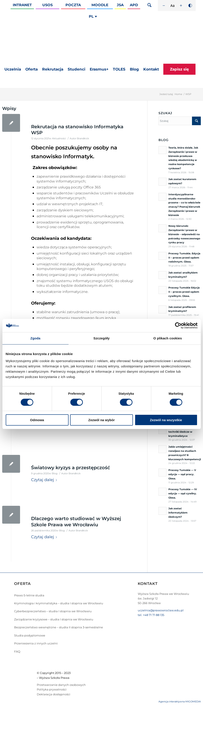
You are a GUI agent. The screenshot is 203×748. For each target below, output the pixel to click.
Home (178, 94)
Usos (47, 5)
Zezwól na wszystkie (166, 420)
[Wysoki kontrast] (190, 5)
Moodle (99, 5)
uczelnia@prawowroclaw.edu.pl (161, 610)
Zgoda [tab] (35, 338)
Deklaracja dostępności (53, 694)
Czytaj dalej (45, 480)
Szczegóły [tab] (101, 338)
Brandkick (83, 138)
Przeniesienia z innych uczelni (36, 643)
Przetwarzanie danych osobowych (61, 685)
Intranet (22, 5)
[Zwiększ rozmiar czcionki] (181, 5)
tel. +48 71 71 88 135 (151, 615)
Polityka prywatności (52, 689)
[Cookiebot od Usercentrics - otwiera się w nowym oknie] (178, 325)
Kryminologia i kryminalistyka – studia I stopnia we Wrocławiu (58, 603)
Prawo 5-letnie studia (29, 595)
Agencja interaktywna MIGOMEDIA (179, 701)
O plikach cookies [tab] (167, 338)
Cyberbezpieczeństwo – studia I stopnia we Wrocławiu (53, 611)
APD (134, 5)
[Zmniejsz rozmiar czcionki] (164, 5)
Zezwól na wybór (101, 420)
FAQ (17, 651)
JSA (120, 5)
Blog (55, 473)
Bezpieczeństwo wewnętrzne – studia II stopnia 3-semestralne (58, 627)
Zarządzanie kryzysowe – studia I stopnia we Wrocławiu (53, 619)
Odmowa (37, 420)
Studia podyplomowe (29, 635)
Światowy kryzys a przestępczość (70, 467)
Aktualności (59, 138)
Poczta (73, 5)
